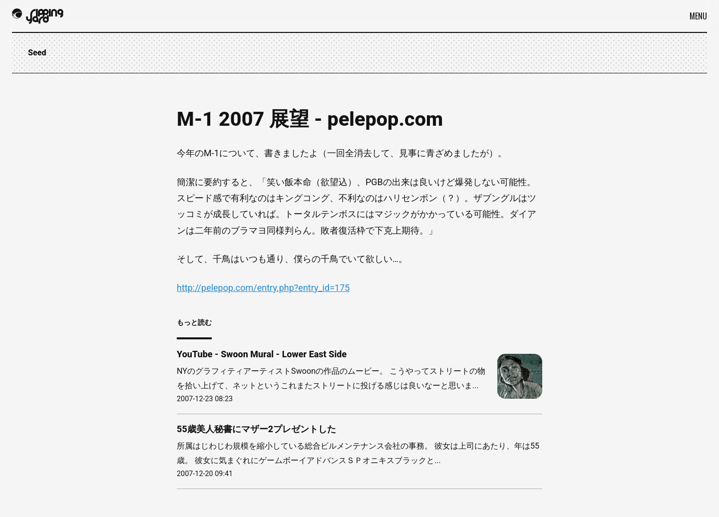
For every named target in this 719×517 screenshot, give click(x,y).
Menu (698, 16)
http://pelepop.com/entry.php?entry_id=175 (263, 287)
